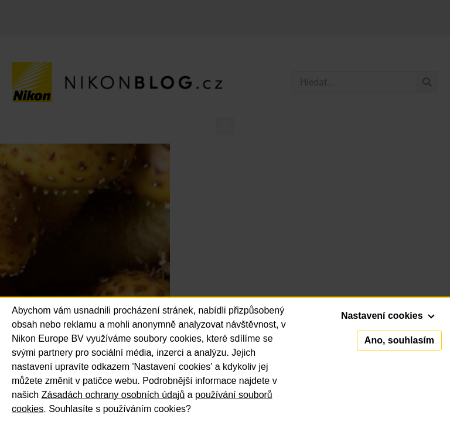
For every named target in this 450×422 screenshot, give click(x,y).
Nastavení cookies (388, 316)
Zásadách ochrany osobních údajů (113, 395)
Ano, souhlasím (399, 340)
